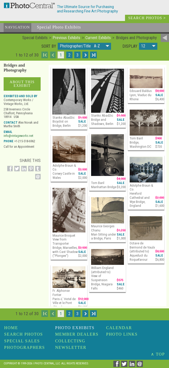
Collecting (70, 341)
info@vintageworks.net (18, 136)
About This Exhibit (22, 84)
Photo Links (122, 334)
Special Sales (22, 341)
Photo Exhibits (74, 327)
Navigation (17, 27)
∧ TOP (158, 354)
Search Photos (23, 334)
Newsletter (70, 347)
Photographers (24, 347)
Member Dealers (77, 334)
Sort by (48, 46)
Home (11, 327)
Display (129, 46)
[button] (84, 46)
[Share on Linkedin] (23, 171)
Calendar (119, 327)
